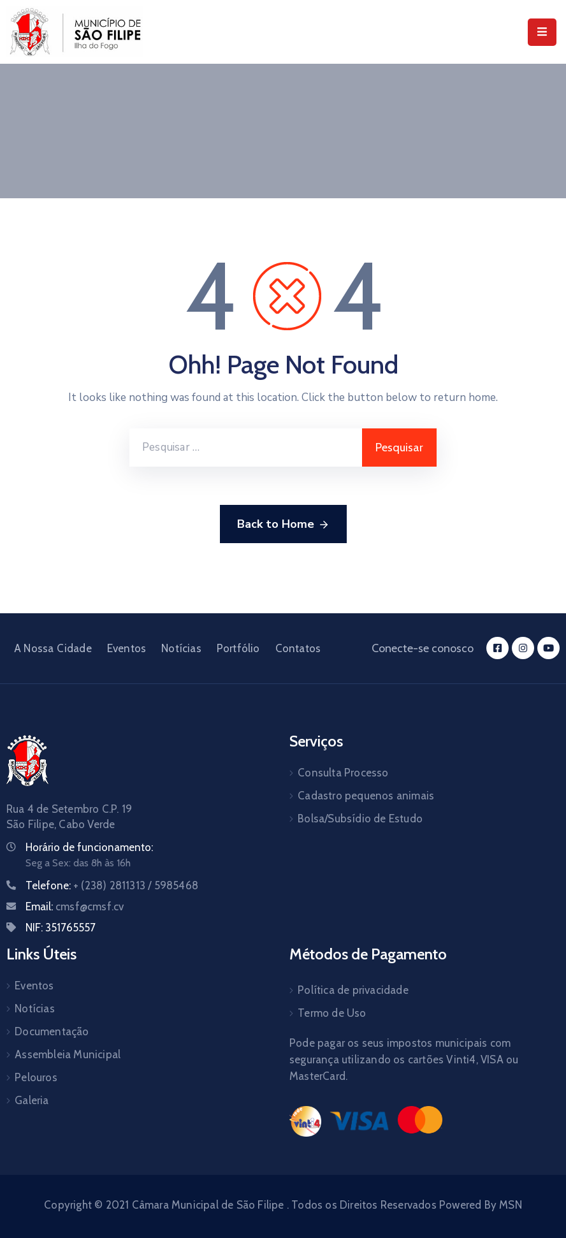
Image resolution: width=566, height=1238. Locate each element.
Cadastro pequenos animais (366, 795)
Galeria (31, 1100)
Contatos (298, 648)
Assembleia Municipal (67, 1054)
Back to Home (283, 524)
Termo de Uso (332, 1013)
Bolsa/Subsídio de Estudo (360, 818)
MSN (510, 1204)
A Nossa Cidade (53, 648)
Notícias (181, 648)
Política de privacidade (353, 990)
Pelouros (36, 1077)
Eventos (126, 648)
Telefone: (111, 885)
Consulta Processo (343, 772)
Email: (74, 906)
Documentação (52, 1031)
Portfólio (238, 648)
